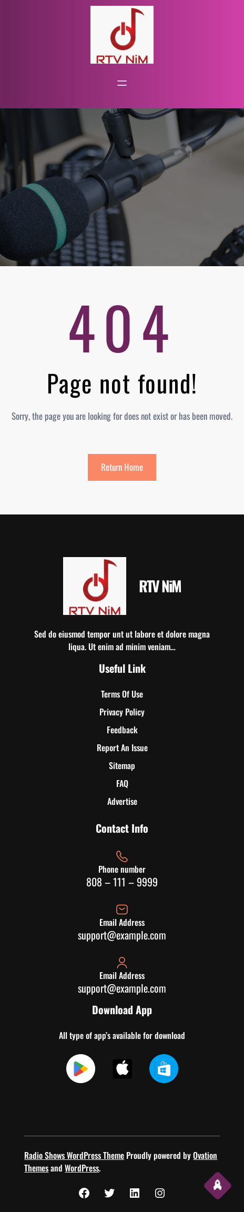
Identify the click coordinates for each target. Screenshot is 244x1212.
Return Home (122, 466)
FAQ (122, 783)
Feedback (122, 729)
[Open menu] (122, 83)
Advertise (122, 801)
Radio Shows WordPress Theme (74, 1155)
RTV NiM (160, 586)
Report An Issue (122, 747)
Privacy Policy (122, 711)
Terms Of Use (122, 694)
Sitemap (122, 765)
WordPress (82, 1168)
